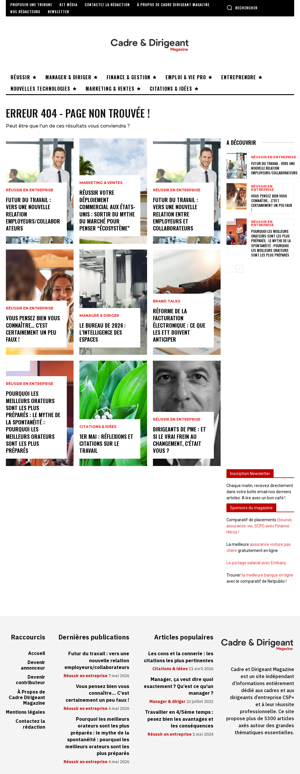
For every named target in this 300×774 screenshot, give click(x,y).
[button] (242, 8)
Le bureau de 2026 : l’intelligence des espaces (102, 332)
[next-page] (239, 267)
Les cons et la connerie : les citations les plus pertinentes (179, 655)
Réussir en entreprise (29, 192)
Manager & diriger (99, 316)
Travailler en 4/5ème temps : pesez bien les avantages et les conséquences (180, 716)
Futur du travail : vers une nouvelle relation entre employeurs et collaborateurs (175, 215)
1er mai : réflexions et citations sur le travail (106, 444)
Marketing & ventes (100, 185)
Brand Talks (166, 303)
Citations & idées (97, 427)
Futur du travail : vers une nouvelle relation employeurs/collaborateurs (274, 170)
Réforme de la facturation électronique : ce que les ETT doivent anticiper (179, 326)
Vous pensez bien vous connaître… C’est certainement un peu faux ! (32, 329)
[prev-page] (230, 267)
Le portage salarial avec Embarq (256, 561)
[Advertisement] (260, 366)
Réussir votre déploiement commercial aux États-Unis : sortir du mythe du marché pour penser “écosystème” (107, 211)
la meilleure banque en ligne (267, 574)
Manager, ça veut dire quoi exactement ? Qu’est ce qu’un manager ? (179, 684)
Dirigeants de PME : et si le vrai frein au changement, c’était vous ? (179, 440)
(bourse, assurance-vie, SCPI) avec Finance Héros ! (259, 524)
